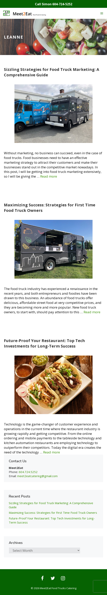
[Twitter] (52, 578)
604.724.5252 (28, 472)
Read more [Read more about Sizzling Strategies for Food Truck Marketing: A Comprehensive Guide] (48, 176)
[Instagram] (63, 578)
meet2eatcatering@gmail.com (37, 476)
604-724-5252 (62, 4)
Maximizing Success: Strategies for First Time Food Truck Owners (53, 513)
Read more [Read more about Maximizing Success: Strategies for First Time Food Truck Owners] (92, 312)
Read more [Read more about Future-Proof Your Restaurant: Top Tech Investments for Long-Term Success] (51, 452)
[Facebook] (42, 578)
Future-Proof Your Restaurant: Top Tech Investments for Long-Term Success (44, 343)
